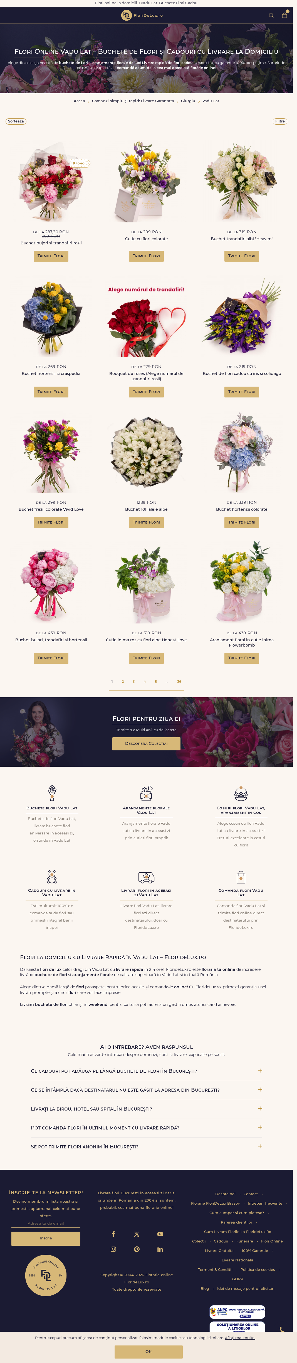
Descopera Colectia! (146, 744)
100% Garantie (255, 1251)
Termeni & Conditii (216, 1270)
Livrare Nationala (237, 1260)
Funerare (245, 1241)
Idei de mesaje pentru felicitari (245, 1289)
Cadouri (221, 1241)
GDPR (237, 1279)
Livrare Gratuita (220, 1251)
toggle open (8, 15)
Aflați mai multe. (240, 1338)
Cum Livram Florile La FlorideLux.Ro (237, 1232)
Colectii (199, 1241)
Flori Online (272, 1241)
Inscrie (46, 1238)
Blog (205, 1289)
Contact (251, 1194)
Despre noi (226, 1194)
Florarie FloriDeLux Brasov (216, 1203)
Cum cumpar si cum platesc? (237, 1213)
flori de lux (142, 15)
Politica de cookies (258, 1270)
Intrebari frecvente (265, 1203)
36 (179, 682)
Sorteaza (16, 121)
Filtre (280, 121)
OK (148, 1352)
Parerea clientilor (237, 1222)
